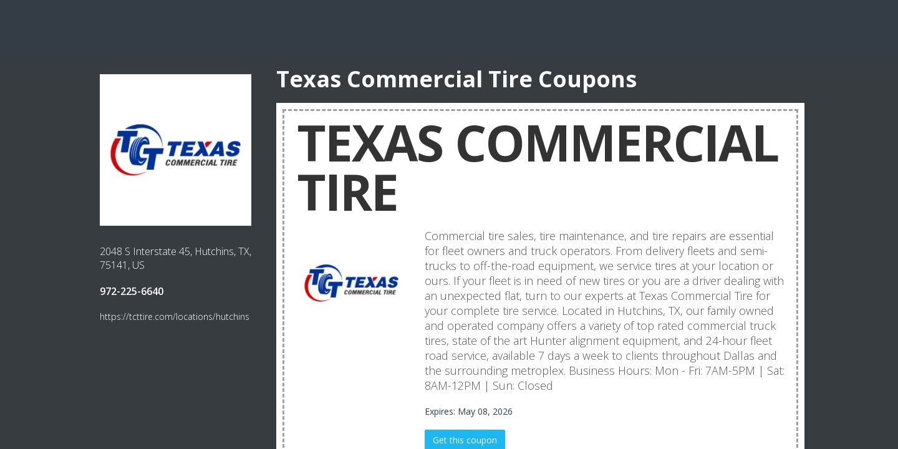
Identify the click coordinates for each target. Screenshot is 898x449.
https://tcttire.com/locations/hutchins (174, 316)
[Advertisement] (449, 28)
